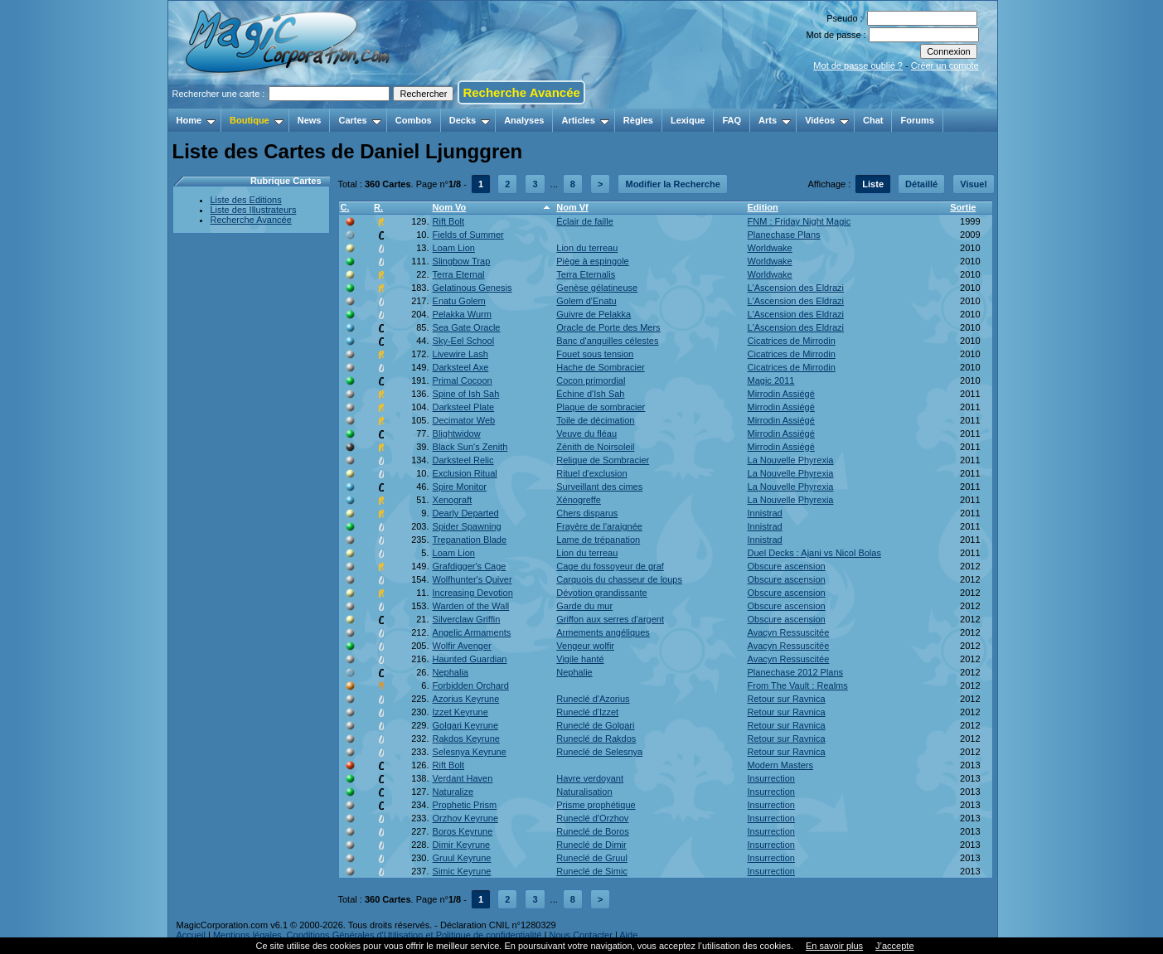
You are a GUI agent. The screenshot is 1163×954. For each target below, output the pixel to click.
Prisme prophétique (595, 805)
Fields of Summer (468, 235)
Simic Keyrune (462, 871)
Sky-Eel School (464, 341)
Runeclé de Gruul (592, 858)
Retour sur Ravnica (787, 699)
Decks (469, 120)
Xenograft (452, 500)
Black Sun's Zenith (470, 447)
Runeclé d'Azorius (592, 699)
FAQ (731, 120)
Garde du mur (584, 606)
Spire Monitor (460, 487)
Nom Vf (572, 207)
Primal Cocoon (462, 380)
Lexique (688, 120)
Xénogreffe (578, 500)
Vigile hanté (579, 659)
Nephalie (574, 672)
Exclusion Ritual (465, 473)
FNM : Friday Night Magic (799, 221)
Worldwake (770, 248)
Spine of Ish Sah (466, 394)
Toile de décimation (595, 420)
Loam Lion (454, 248)
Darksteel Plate (464, 407)
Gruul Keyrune (462, 858)
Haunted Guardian (470, 659)
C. (345, 207)
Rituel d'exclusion (591, 473)
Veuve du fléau (586, 433)
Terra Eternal (459, 274)
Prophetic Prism (465, 805)
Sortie (963, 207)
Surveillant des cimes (599, 487)
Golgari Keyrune (466, 725)
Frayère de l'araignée (599, 526)
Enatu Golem (459, 301)
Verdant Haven (463, 778)
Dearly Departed (466, 513)
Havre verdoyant (589, 778)
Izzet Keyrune (460, 712)
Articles (584, 120)
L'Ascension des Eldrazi (796, 288)
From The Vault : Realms (798, 685)
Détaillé (921, 184)
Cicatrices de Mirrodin (792, 341)
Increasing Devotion (473, 593)
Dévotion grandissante (601, 593)
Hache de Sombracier (600, 367)
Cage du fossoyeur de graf (610, 566)
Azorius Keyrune (466, 699)
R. (378, 207)
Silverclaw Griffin (467, 619)
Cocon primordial (590, 380)
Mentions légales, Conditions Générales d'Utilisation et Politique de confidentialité (377, 935)
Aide (628, 935)
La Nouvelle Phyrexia (791, 460)
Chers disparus (587, 513)
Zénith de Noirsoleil (595, 447)
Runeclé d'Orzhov (592, 818)
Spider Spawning (467, 526)
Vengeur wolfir (585, 646)
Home (196, 120)
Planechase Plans (784, 235)
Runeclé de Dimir (591, 845)
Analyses (524, 120)
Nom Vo (450, 207)
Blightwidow (457, 433)
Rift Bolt (449, 221)
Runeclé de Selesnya (599, 752)
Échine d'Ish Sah (590, 394)
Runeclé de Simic (592, 871)
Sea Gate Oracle (467, 327)
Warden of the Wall (471, 606)
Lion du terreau (587, 248)
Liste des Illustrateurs (254, 210)
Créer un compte (945, 65)
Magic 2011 (771, 380)
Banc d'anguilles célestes (607, 341)
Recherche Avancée (521, 92)
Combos (413, 120)
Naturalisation (584, 792)
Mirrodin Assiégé (781, 394)
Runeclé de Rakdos (596, 738)
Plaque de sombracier (600, 407)
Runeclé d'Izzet (587, 712)
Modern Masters (780, 765)
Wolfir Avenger (462, 646)
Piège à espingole (592, 261)
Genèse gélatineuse (596, 288)
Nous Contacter (580, 935)
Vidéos (827, 120)
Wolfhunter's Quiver (472, 579)
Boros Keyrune (463, 831)
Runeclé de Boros (592, 831)
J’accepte (894, 946)
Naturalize (453, 792)
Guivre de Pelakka (593, 314)
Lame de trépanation (598, 540)
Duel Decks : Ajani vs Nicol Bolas (814, 553)
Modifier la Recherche (672, 184)
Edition (763, 207)
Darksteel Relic (463, 460)
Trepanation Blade (470, 540)
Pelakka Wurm (462, 314)
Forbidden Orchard (471, 685)
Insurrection (771, 778)
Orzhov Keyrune (465, 818)
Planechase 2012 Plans (796, 672)
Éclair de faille (584, 221)
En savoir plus (834, 946)
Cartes (359, 120)
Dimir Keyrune (462, 845)
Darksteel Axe (461, 367)
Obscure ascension (787, 566)
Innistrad (765, 513)
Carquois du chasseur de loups (619, 579)
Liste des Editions (246, 200)
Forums (916, 120)
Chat (873, 120)
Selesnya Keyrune (469, 752)
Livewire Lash (460, 354)
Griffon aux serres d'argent (610, 619)
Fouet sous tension (594, 354)
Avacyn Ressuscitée (789, 632)
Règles (638, 120)
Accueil (191, 935)
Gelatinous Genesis (472, 288)
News (310, 120)
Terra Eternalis (585, 274)
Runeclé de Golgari (595, 725)
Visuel (973, 184)
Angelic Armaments (472, 632)
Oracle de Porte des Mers (608, 327)
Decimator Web (464, 420)
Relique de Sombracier (602, 460)
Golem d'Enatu (586, 301)
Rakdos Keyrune (466, 738)
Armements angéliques (603, 632)
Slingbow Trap (462, 261)
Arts (774, 120)
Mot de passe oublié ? (858, 65)
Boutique (256, 120)
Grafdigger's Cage (469, 566)
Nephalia (450, 672)
